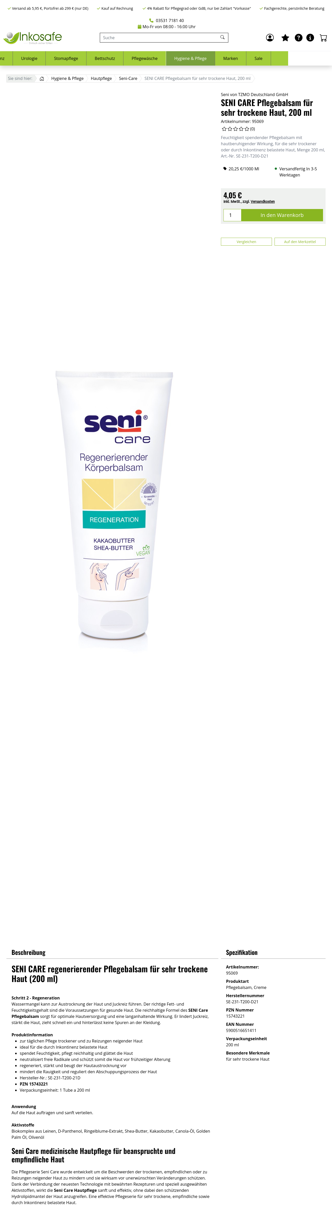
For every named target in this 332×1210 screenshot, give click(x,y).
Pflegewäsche (188, 58)
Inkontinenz (37, 58)
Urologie (73, 58)
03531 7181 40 (166, 20)
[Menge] (232, 215)
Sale (302, 58)
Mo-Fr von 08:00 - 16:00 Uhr (167, 26)
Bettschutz (149, 58)
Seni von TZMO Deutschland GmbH (254, 94)
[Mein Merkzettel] (285, 37)
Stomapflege (110, 58)
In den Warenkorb (282, 215)
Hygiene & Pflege (234, 58)
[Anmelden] (270, 37)
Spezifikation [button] (242, 952)
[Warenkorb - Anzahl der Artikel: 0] (323, 37)
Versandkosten (263, 202)
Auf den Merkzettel (300, 241)
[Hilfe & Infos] (310, 37)
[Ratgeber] (298, 37)
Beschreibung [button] (28, 952)
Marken (274, 58)
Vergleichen (246, 241)
